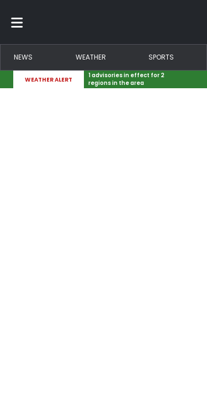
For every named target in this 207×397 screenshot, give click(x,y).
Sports (161, 57)
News (23, 57)
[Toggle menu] (17, 22)
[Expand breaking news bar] (191, 79)
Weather (91, 57)
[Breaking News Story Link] (136, 79)
